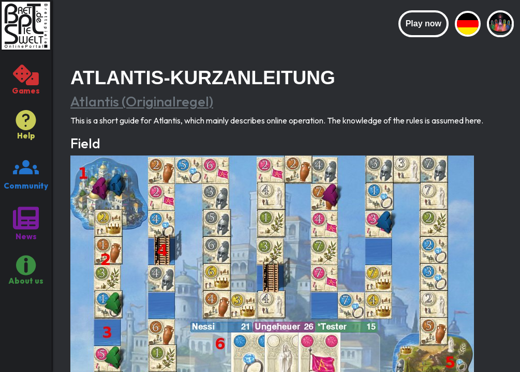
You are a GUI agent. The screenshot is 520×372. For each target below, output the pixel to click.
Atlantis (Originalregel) (141, 101)
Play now (423, 23)
